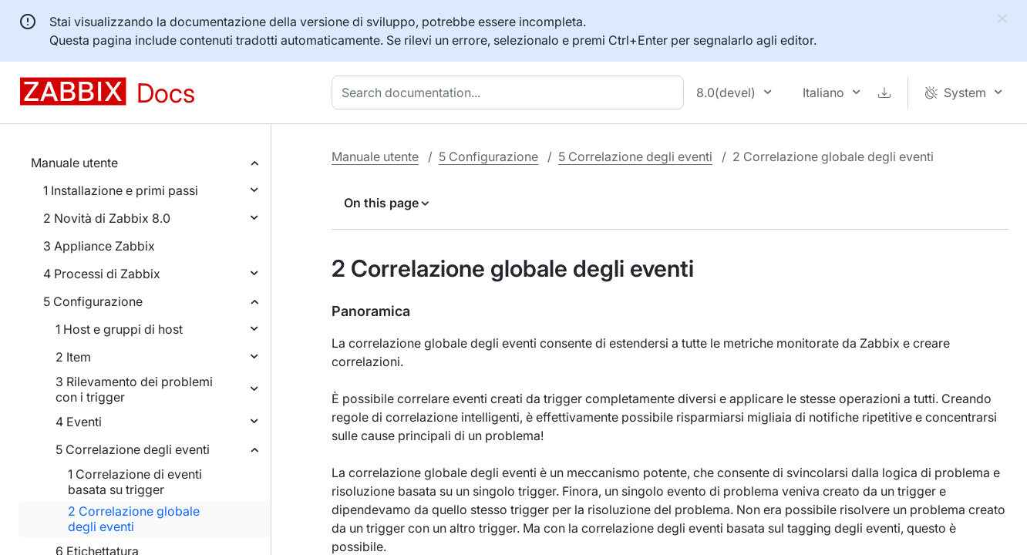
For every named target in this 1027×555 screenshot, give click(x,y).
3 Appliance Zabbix (99, 246)
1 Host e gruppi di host (119, 329)
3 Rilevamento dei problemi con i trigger (134, 389)
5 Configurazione (93, 301)
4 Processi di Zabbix (101, 273)
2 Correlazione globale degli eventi (134, 518)
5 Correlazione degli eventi (133, 449)
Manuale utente (74, 162)
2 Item (73, 357)
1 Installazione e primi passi (120, 190)
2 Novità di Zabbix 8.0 (106, 218)
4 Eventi (79, 421)
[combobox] (511, 92)
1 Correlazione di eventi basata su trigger (135, 481)
